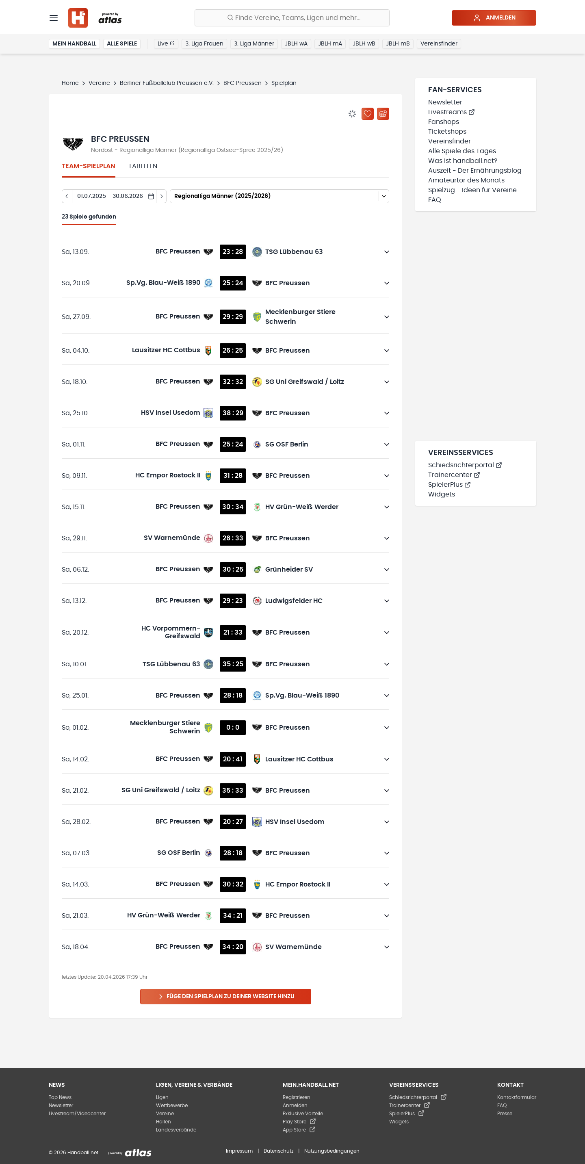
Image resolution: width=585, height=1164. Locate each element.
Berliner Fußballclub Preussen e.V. (167, 83)
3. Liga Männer (254, 44)
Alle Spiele (122, 44)
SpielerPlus (449, 485)
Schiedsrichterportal (465, 465)
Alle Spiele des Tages (462, 151)
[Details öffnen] (386, 252)
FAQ (434, 200)
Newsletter (445, 102)
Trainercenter (454, 475)
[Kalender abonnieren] (383, 114)
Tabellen (142, 166)
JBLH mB (398, 44)
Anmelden (494, 18)
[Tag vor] (161, 196)
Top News (60, 1097)
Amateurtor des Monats (466, 180)
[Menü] (53, 18)
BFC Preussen (242, 83)
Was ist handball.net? (462, 161)
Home (70, 83)
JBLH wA (296, 44)
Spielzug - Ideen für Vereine (472, 190)
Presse (504, 1113)
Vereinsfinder (438, 44)
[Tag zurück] (67, 196)
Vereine (99, 83)
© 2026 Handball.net (73, 1152)
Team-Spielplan (88, 166)
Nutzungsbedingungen (332, 1151)
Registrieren (296, 1097)
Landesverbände (176, 1129)
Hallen (163, 1121)
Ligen (162, 1097)
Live (166, 43)
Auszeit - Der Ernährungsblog (475, 170)
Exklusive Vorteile (303, 1113)
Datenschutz (278, 1151)
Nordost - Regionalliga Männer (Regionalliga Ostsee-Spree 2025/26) (187, 150)
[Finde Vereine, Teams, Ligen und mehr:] (292, 17)
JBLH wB (364, 44)
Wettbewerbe (172, 1105)
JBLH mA (330, 44)
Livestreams (451, 112)
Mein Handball (74, 44)
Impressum (239, 1151)
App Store (299, 1129)
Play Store (299, 1121)
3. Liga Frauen (204, 44)
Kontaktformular (516, 1097)
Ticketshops (447, 131)
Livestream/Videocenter (77, 1113)
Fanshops (443, 122)
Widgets (441, 494)
